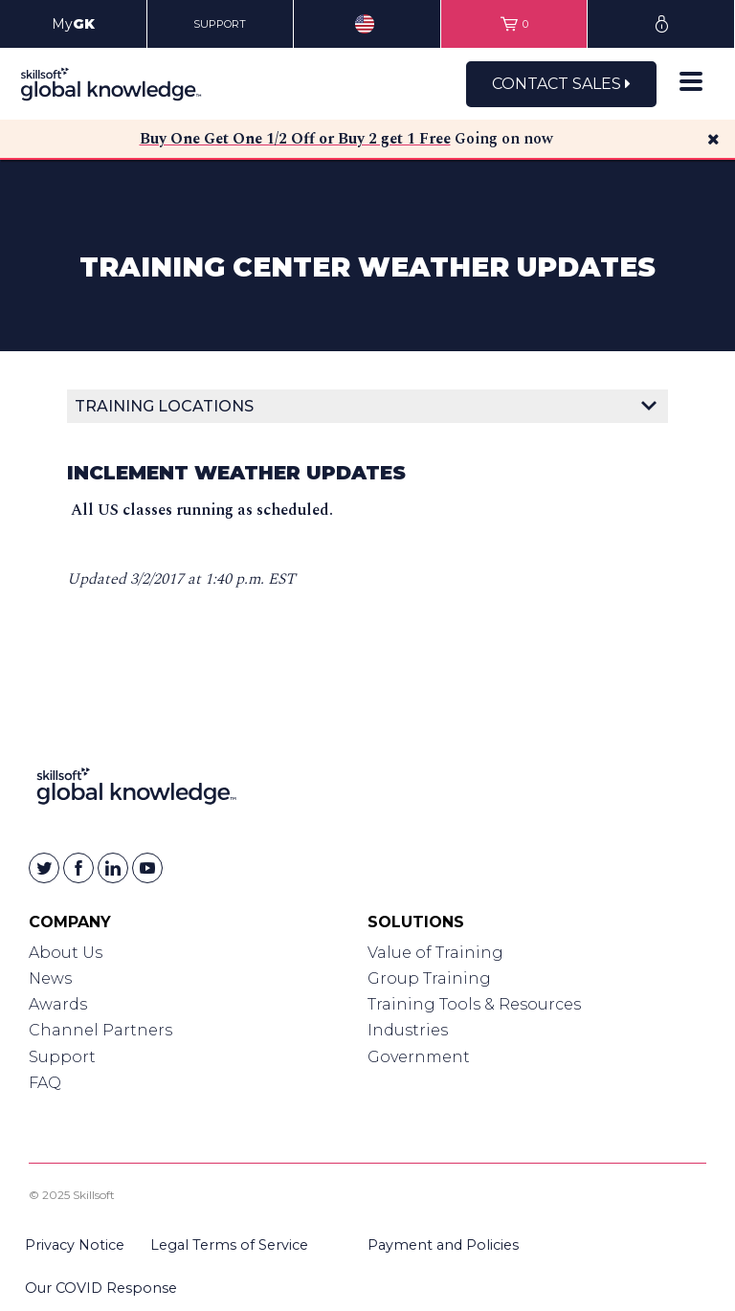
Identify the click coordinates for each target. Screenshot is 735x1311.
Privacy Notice (74, 1245)
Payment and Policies (443, 1245)
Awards (58, 1004)
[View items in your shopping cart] (514, 24)
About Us (65, 953)
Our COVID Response (101, 1288)
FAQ (45, 1083)
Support (62, 1057)
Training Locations (164, 406)
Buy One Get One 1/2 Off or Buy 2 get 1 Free (295, 138)
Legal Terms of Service (229, 1245)
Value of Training (435, 953)
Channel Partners (100, 1030)
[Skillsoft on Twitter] (44, 868)
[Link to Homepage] (136, 790)
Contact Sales (561, 84)
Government (419, 1057)
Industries (408, 1030)
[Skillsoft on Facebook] (78, 868)
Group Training (429, 978)
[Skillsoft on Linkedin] (113, 868)
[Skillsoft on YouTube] (147, 868)
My (73, 24)
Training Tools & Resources (474, 1004)
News (50, 978)
